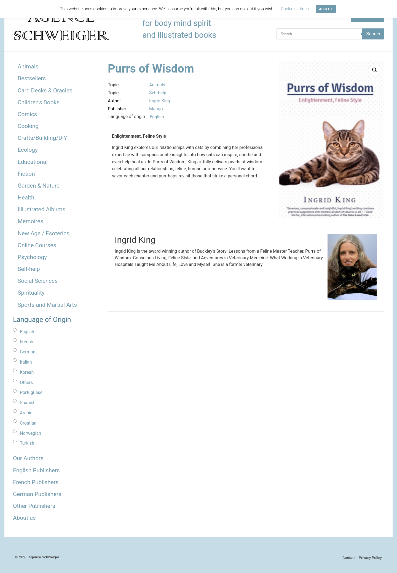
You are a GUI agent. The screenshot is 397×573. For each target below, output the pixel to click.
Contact (349, 557)
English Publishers (36, 470)
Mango (156, 108)
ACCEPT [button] (325, 9)
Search (373, 33)
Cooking (28, 126)
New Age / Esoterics (43, 233)
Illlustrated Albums (41, 209)
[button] (375, 70)
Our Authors (28, 458)
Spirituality (31, 292)
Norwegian (30, 433)
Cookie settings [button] (295, 8)
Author (114, 100)
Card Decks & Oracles (45, 90)
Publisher (117, 108)
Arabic (26, 412)
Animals (28, 66)
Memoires (30, 221)
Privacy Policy (370, 557)
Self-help (29, 269)
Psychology (32, 257)
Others (26, 382)
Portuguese (31, 392)
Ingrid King (159, 100)
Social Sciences (38, 281)
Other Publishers (34, 506)
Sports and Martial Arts (47, 305)
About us (24, 518)
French (26, 341)
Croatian (28, 423)
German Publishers (37, 494)
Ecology (28, 149)
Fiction (26, 173)
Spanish (28, 402)
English (27, 331)
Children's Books (39, 102)
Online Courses (37, 245)
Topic (113, 84)
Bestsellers (32, 78)
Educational (33, 162)
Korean (27, 372)
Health (26, 197)
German (27, 352)
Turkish (27, 443)
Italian (26, 362)
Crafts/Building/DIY (42, 138)
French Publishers (35, 482)
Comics (27, 114)
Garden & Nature (39, 185)
